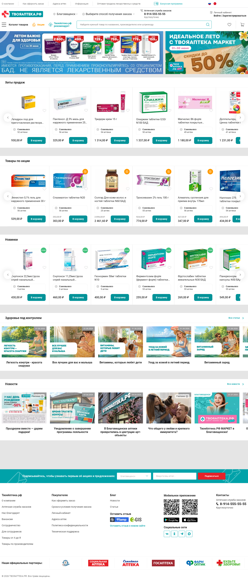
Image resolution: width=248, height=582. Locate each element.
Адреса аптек (59, 3)
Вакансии (7, 519)
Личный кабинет (61, 513)
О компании (8, 3)
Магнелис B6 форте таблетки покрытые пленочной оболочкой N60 (194, 121)
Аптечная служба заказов (16, 506)
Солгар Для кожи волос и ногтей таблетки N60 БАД (110, 199)
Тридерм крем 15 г (106, 119)
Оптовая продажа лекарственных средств (118, 3)
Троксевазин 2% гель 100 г (152, 197)
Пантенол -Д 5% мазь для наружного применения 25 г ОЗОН (70, 121)
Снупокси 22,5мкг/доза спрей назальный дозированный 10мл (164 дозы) (26, 278)
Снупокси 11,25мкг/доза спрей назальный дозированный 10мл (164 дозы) (68, 278)
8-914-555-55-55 (154, 14)
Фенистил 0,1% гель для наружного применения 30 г (28, 199)
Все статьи (236, 318)
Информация (81, 3)
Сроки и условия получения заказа (71, 506)
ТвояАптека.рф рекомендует (60, 24)
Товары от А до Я (11, 537)
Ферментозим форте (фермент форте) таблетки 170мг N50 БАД (152, 278)
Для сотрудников (12, 531)
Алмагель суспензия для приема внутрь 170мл (193, 199)
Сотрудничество (11, 525)
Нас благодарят (11, 513)
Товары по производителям (17, 544)
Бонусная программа (168, 3)
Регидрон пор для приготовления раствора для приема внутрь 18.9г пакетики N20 (26, 121)
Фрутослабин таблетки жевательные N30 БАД (192, 278)
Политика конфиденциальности (70, 525)
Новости (115, 500)
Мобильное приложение (180, 495)
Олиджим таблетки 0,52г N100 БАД (151, 121)
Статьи (114, 506)
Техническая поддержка (65, 531)
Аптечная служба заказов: (158, 10)
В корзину (36, 140)
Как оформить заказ (33, 3)
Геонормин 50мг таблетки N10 (110, 278)
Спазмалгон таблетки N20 (69, 197)
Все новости (235, 384)
